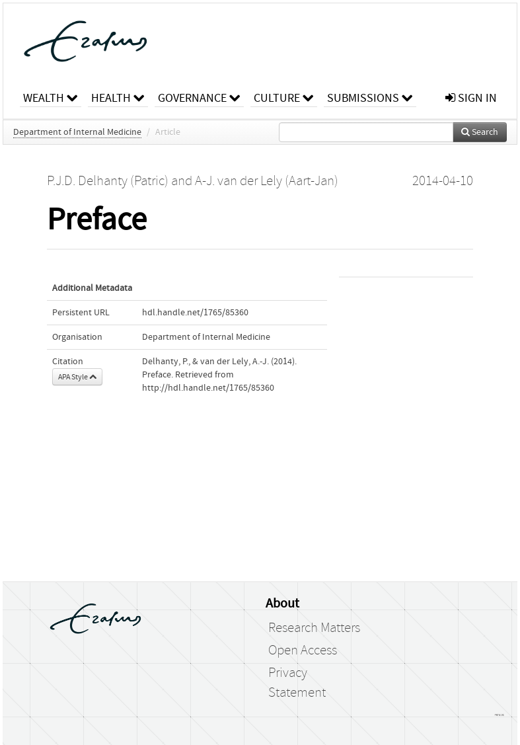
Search (479, 132)
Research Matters (314, 628)
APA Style (77, 376)
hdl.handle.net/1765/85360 (195, 312)
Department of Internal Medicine (77, 132)
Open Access (302, 650)
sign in (471, 98)
